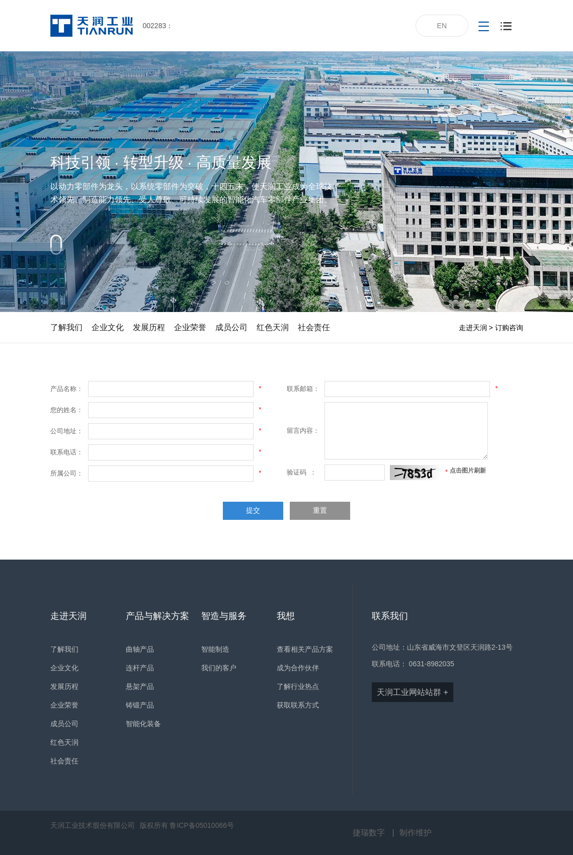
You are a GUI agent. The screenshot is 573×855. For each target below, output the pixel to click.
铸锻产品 (140, 705)
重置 (320, 510)
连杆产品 (140, 668)
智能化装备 (143, 724)
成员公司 (231, 327)
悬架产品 (140, 686)
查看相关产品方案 (305, 649)
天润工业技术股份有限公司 (92, 825)
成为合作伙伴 (298, 668)
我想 (286, 616)
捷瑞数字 (369, 832)
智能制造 (215, 649)
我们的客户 (218, 668)
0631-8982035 (431, 664)
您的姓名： (66, 410)
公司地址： (66, 431)
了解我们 (66, 327)
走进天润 (473, 328)
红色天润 (273, 327)
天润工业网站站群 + (412, 692)
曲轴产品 (140, 649)
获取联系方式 (298, 705)
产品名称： (66, 389)
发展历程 (149, 327)
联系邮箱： (303, 389)
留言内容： (303, 430)
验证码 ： (301, 472)
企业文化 (108, 327)
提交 (253, 510)
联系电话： (66, 452)
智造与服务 (224, 616)
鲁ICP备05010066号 (202, 825)
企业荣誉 (190, 327)
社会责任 (314, 327)
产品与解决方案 (157, 616)
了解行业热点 (298, 686)
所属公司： (66, 473)
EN (442, 26)
